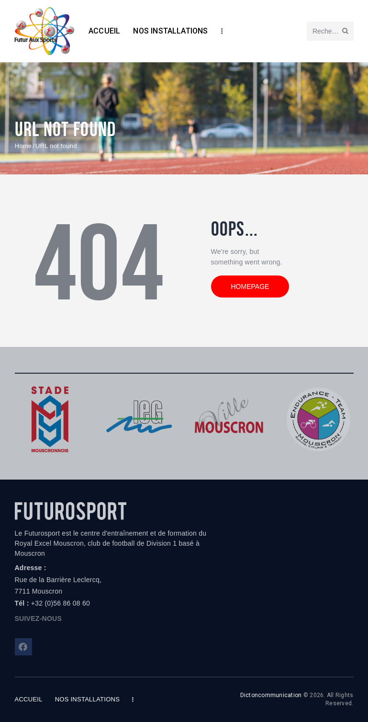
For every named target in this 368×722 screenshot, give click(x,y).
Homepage (250, 286)
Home (23, 145)
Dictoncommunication (271, 695)
